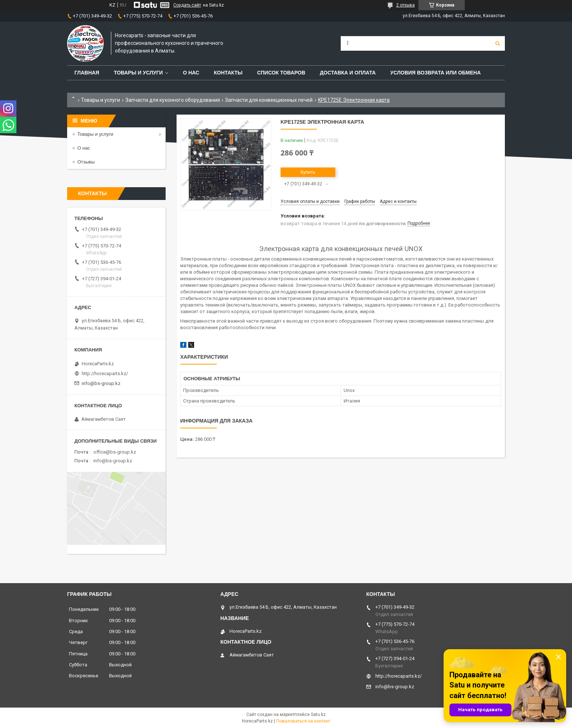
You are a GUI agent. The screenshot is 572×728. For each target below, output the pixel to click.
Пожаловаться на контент (303, 721)
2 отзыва (405, 5)
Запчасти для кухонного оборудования (172, 100)
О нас (191, 73)
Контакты (228, 73)
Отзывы (86, 162)
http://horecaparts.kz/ (105, 373)
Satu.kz (318, 714)
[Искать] (497, 43)
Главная (86, 73)
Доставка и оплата (348, 73)
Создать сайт (187, 5)
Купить (307, 172)
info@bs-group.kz (101, 383)
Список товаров (281, 73)
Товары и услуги (138, 73)
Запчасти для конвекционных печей (269, 100)
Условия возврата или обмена (435, 73)
